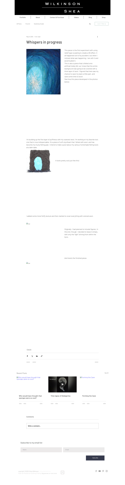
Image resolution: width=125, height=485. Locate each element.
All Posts (19, 24)
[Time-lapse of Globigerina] (62, 384)
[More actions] (97, 36)
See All (106, 373)
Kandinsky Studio (39, 24)
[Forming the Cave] (94, 384)
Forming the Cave (89, 396)
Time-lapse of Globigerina (60, 396)
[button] (90, 24)
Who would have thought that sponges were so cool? (30, 397)
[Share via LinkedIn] (37, 356)
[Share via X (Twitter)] (32, 356)
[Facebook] (96, 471)
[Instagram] (106, 471)
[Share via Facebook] (27, 356)
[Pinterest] (103, 471)
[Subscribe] (95, 458)
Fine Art (27, 24)
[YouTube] (99, 471)
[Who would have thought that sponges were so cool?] (31, 384)
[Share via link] (42, 356)
